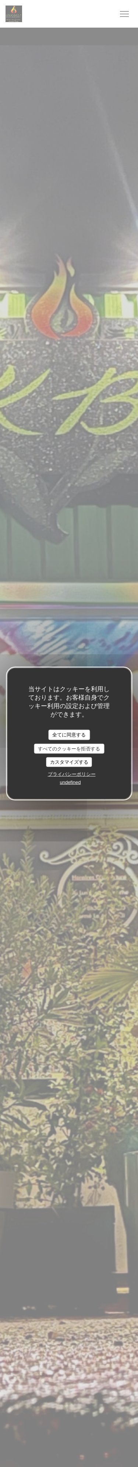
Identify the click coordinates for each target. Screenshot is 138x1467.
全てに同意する (69, 735)
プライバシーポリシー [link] (72, 774)
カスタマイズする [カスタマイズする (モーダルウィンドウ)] (69, 762)
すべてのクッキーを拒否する (69, 748)
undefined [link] (70, 782)
